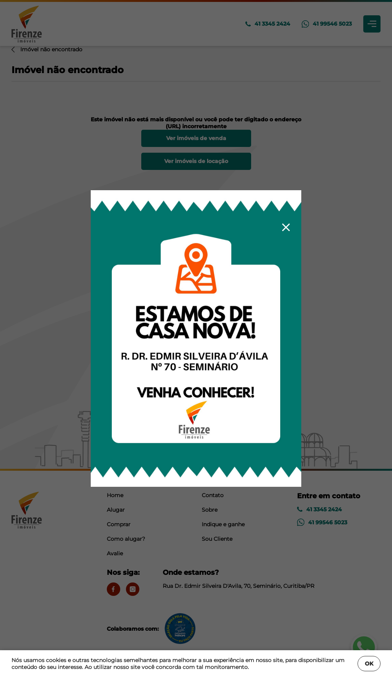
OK (369, 663)
